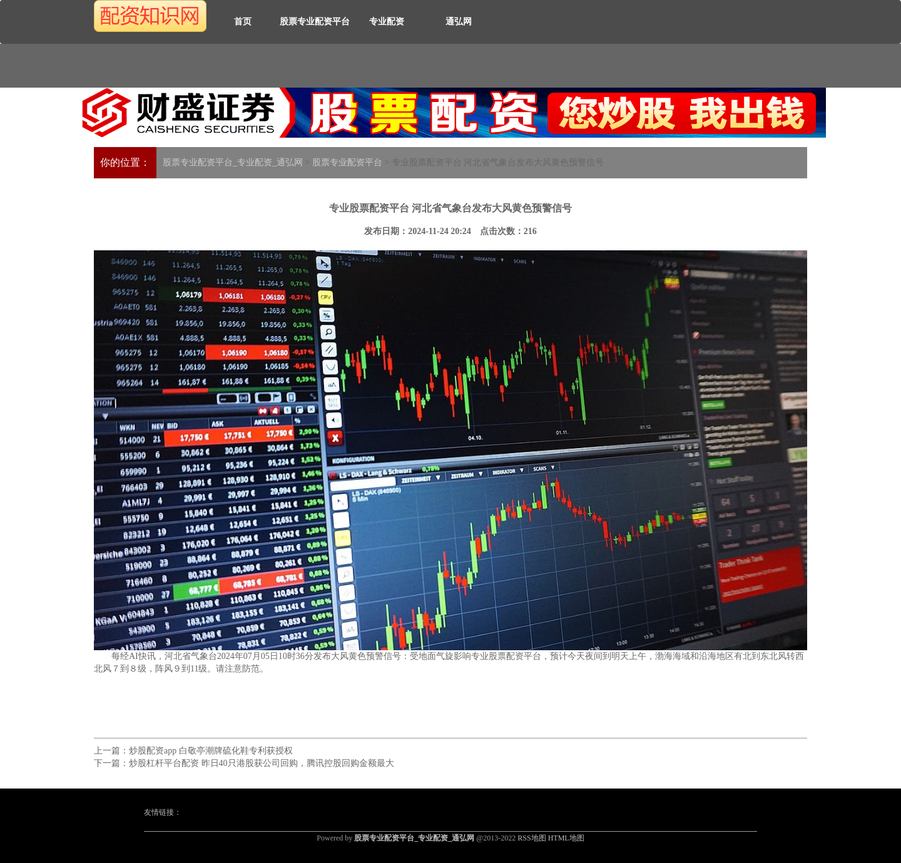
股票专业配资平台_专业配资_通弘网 (233, 162)
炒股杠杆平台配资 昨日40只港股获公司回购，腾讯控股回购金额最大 (261, 763)
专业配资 (386, 21)
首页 (243, 21)
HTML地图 (566, 838)
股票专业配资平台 (315, 21)
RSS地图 (531, 838)
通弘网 (458, 21)
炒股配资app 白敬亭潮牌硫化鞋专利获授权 (211, 750)
